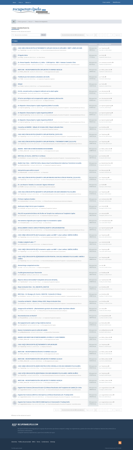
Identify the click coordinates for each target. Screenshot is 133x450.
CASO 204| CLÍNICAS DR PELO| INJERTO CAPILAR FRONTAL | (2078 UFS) (40, 134)
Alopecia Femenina (49, 100)
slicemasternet (24, 100)
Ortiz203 (22, 208)
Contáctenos (45, 442)
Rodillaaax (23, 275)
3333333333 (23, 244)
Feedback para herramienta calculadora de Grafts (34, 77)
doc (21, 267)
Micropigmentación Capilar (52, 71)
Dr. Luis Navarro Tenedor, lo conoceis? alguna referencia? (36, 185)
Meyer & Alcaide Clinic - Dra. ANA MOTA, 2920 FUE (33, 287)
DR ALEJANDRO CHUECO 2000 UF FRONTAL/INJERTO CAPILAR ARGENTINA (41, 228)
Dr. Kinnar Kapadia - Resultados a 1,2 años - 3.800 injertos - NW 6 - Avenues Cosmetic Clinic (47, 62)
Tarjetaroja (23, 50)
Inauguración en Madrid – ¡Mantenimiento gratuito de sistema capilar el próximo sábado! (46, 308)
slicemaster (23, 93)
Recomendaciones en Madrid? (27, 316)
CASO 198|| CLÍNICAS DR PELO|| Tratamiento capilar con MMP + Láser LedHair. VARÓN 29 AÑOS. (48, 249)
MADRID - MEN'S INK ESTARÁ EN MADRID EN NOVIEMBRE (35, 149)
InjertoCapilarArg (25, 108)
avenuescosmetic (25, 64)
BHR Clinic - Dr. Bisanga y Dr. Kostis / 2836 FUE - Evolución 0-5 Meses (39, 294)
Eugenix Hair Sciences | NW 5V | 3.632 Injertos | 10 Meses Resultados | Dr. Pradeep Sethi (45, 395)
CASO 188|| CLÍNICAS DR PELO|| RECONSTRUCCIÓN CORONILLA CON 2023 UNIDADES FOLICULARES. (49, 366)
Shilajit (20, 84)
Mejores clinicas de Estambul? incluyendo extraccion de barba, (38, 280)
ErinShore (23, 129)
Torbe (22, 86)
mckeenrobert (24, 201)
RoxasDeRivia (24, 318)
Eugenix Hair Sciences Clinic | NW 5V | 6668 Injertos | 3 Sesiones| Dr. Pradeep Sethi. (44, 402)
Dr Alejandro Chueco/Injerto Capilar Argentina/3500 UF (35, 120)
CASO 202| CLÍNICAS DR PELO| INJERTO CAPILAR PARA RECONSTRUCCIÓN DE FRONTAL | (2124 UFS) (49, 177)
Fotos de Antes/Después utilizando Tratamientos (54, 50)
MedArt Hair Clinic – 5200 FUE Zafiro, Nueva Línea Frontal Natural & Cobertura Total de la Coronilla (49, 163)
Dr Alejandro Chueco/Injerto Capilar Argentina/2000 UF (35, 113)
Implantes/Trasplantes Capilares (46, 79)
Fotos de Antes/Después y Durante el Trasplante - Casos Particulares (62, 64)
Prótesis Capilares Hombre (26, 199)
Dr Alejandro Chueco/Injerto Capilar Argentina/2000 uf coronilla (38, 105)
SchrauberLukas (25, 223)
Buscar (28, 2)
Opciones (57, 410)
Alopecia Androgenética (44, 267)
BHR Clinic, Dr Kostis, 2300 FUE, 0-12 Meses (31, 156)
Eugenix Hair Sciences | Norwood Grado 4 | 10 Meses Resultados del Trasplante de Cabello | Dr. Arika (50, 388)
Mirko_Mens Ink (24, 72)
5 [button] (106, 35)
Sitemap (52, 442)
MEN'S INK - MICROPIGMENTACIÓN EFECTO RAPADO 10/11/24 (37, 352)
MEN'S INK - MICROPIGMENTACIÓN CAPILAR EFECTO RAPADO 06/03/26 (40, 70)
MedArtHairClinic (25, 165)
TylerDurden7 (24, 282)
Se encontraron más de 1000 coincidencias (73, 35)
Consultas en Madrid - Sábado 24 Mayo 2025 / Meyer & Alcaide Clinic (39, 301)
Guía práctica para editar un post (28, 170)
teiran (22, 310)
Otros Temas (42, 57)
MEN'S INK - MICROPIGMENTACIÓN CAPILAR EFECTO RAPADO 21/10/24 (40, 359)
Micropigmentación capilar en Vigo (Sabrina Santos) (34, 323)
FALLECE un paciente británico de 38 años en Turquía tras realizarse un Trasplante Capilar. (46, 213)
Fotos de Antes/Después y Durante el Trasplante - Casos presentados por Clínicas (65, 107)
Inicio (14, 2)
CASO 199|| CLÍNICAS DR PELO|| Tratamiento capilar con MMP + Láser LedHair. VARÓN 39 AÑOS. (48, 235)
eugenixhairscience (25, 390)
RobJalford (23, 325)
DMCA (33, 442)
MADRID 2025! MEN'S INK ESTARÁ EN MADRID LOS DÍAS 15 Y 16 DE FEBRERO (41, 337)
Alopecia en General (48, 244)
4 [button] (103, 35)
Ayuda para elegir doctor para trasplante (31, 206)
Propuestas (46, 93)
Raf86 (22, 187)
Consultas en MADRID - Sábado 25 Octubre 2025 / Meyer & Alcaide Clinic (40, 127)
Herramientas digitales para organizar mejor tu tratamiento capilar (40, 221)
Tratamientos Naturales (45, 86)
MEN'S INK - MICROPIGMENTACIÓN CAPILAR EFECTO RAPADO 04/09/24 (40, 380)
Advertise (14, 442)
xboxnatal (23, 215)
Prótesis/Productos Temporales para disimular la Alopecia (58, 201)
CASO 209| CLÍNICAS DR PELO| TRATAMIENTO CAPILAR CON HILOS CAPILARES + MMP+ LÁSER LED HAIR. (50, 48)
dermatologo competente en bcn (28, 265)
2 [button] (98, 35)
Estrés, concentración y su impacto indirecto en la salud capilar (38, 91)
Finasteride (45, 274)
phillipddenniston (25, 332)
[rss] (119, 442)
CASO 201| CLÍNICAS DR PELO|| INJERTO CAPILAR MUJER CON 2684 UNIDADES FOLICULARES (47, 192)
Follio (21, 79)
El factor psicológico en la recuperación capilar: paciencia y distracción (40, 98)
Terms (38, 442)
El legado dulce (23, 55)
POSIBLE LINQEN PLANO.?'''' (27, 242)
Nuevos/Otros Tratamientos (52, 332)
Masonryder (23, 172)
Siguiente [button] (118, 35)
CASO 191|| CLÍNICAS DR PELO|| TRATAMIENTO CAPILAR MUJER (37, 344)
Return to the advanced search (22, 31)
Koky (21, 57)
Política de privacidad (24, 442)
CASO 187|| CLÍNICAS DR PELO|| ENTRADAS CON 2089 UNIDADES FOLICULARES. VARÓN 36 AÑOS (48, 373)
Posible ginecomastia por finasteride (30, 272)
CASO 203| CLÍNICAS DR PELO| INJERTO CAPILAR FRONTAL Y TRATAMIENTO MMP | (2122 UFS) (47, 141)
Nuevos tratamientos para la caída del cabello (32, 330)
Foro (21, 2)
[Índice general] (13, 22)
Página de (89, 35)
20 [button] (112, 35)
